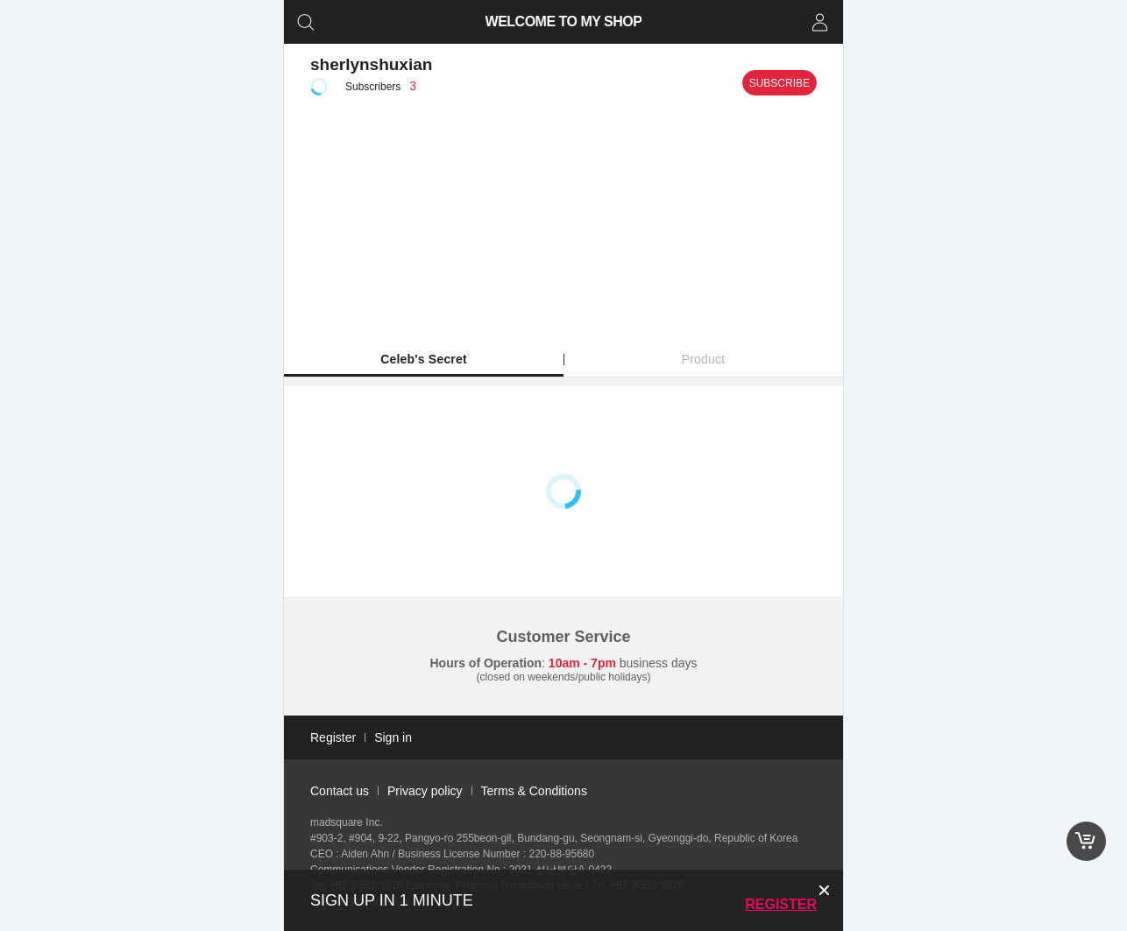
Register (781, 904)
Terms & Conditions (534, 791)
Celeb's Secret (423, 359)
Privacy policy (425, 791)
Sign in (393, 737)
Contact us (339, 791)
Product (704, 359)
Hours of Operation (486, 663)
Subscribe (779, 83)
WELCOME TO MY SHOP (564, 21)
